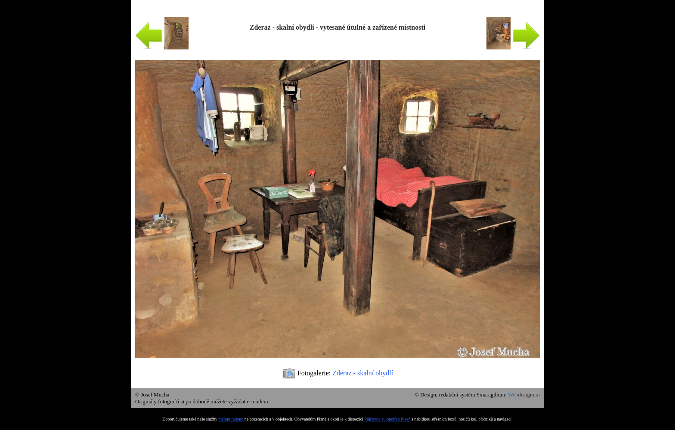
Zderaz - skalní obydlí (362, 373)
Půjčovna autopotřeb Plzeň (387, 419)
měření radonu (230, 419)
